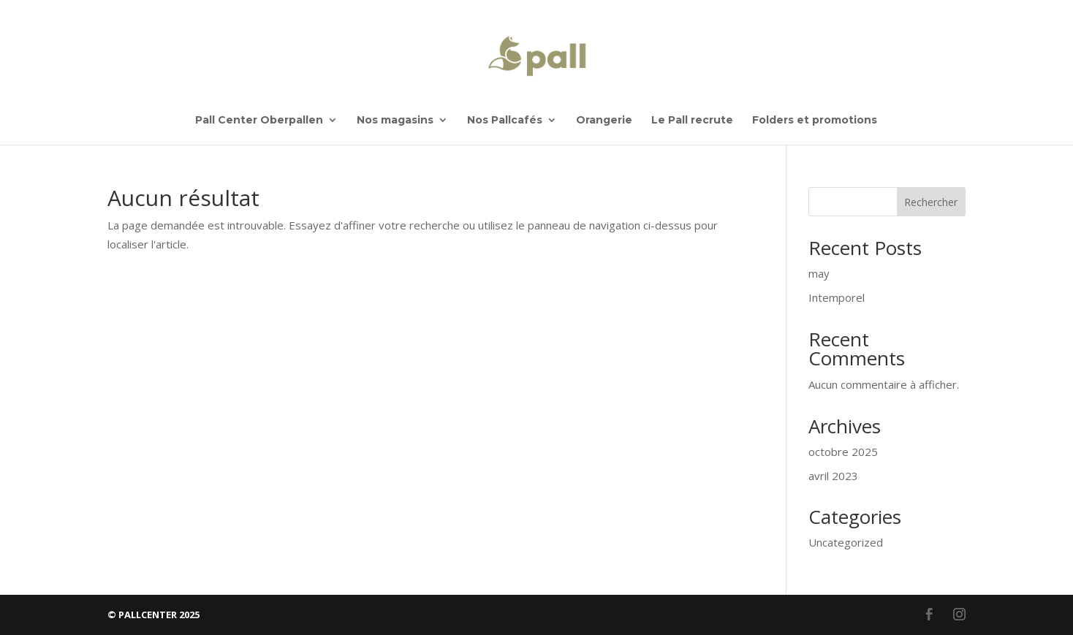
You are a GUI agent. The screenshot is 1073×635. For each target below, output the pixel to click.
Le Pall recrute (692, 120)
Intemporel (836, 297)
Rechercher (931, 202)
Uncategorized (845, 542)
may (819, 273)
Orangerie (604, 120)
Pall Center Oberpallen (259, 120)
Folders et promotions (814, 120)
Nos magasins (395, 120)
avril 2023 (833, 475)
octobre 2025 (843, 451)
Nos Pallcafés (504, 120)
